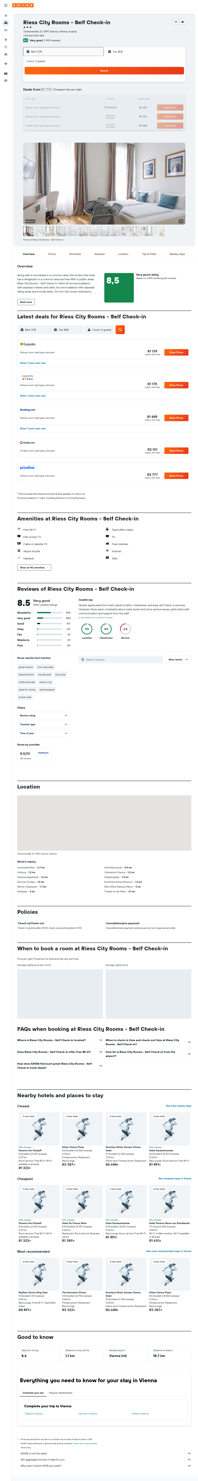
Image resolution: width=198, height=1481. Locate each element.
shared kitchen (27, 674)
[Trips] (5, 63)
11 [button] (61, 99)
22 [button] (93, 108)
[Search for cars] (5, 30)
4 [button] (60, 91)
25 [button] (60, 116)
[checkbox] (35, 756)
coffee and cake (27, 682)
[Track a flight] (5, 47)
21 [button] (85, 108)
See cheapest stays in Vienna (175, 1178)
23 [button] (44, 116)
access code (25, 697)
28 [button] (85, 116)
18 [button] (60, 108)
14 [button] (85, 99)
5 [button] (69, 91)
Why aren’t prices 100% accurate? (106, 1466)
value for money (27, 689)
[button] (6, 5)
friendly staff (45, 674)
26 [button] (68, 116)
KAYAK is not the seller (106, 1453)
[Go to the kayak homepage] (23, 5)
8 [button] (93, 91)
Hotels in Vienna (140, 1413)
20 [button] (77, 108)
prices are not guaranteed (86, 1443)
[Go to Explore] (5, 39)
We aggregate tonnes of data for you (106, 1459)
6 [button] (77, 91)
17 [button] (52, 108)
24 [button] (52, 116)
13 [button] (77, 99)
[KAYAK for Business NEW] (5, 54)
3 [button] (52, 91)
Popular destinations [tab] (61, 1392)
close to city (46, 682)
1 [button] (93, 83)
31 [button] (52, 124)
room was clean (46, 667)
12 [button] (69, 99)
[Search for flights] (5, 15)
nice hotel (61, 674)
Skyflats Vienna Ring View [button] (33, 1292)
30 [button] (44, 124)
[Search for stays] (5, 22)
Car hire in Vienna (88, 1413)
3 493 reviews (53, 40)
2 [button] (44, 91)
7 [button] (85, 91)
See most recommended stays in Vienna (169, 1251)
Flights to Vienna (34, 1413)
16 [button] (44, 108)
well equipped (47, 689)
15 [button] (93, 99)
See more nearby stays (179, 1105)
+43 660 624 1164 (34, 35)
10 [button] (52, 99)
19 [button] (69, 108)
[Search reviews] (124, 659)
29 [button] (93, 116)
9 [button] (44, 99)
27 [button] (77, 116)
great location (26, 667)
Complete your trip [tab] (33, 1392)
